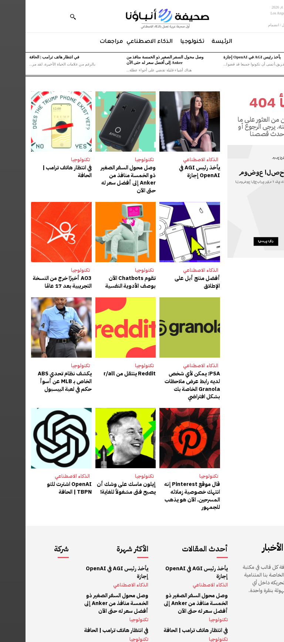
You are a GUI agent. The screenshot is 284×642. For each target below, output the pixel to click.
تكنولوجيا (118, 159)
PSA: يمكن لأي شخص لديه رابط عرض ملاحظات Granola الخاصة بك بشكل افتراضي (165, 374)
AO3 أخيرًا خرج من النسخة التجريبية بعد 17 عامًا (38, 272)
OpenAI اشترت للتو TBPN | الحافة (37, 476)
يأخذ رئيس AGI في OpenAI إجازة (226, 57)
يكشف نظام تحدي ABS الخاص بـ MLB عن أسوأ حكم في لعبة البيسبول (41, 371)
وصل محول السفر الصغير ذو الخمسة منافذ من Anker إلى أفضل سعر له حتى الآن (100, 174)
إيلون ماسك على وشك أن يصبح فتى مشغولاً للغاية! (103, 476)
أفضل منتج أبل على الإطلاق (165, 269)
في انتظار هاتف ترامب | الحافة (29, 57)
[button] (47, 16)
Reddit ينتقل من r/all (105, 364)
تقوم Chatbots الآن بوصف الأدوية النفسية (100, 272)
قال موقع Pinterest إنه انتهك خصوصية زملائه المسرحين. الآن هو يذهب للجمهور (168, 484)
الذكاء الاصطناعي (175, 159)
